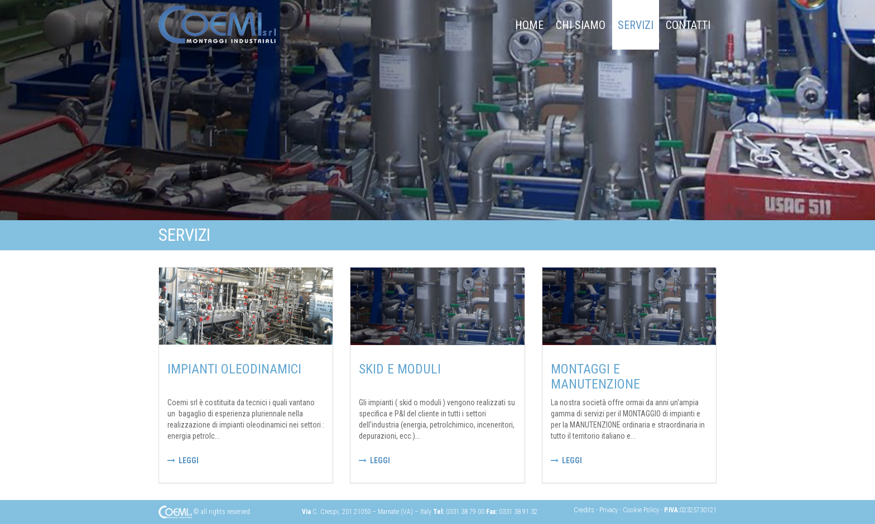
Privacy (609, 510)
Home (529, 25)
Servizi (635, 25)
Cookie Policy (642, 510)
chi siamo (580, 25)
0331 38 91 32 (518, 512)
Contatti (688, 25)
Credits (585, 510)
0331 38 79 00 (465, 512)
